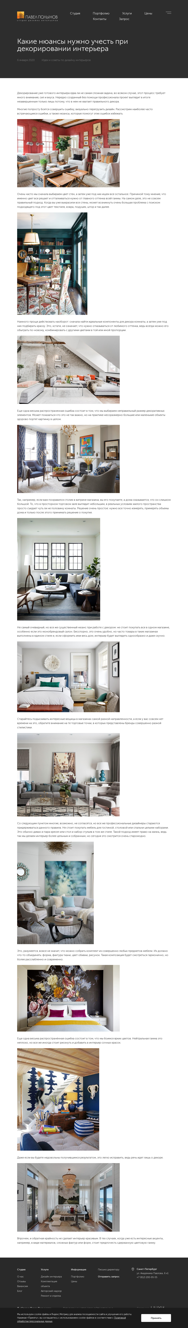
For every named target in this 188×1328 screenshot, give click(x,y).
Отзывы (21, 1281)
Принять (156, 1318)
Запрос (166, 13)
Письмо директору (108, 1269)
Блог (19, 1291)
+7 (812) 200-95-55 (147, 1277)
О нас (20, 1276)
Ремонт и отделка (51, 1295)
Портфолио (103, 13)
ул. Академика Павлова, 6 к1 (152, 1273)
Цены (134, 13)
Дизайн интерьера (51, 1276)
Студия (86, 13)
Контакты (150, 13)
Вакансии (22, 1286)
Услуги (121, 13)
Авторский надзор (51, 1291)
